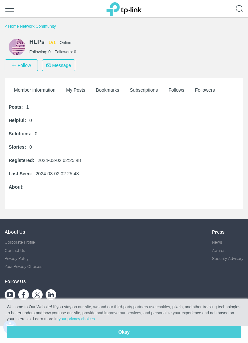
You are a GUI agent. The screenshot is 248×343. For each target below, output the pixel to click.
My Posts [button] (76, 90)
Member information (35, 90)
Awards (218, 250)
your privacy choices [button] (77, 319)
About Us (15, 232)
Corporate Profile (20, 242)
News (217, 242)
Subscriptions (144, 90)
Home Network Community (30, 26)
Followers (205, 90)
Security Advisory (227, 258)
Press (218, 232)
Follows (176, 90)
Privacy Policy (17, 258)
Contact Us (15, 250)
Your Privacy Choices (23, 266)
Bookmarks (107, 90)
